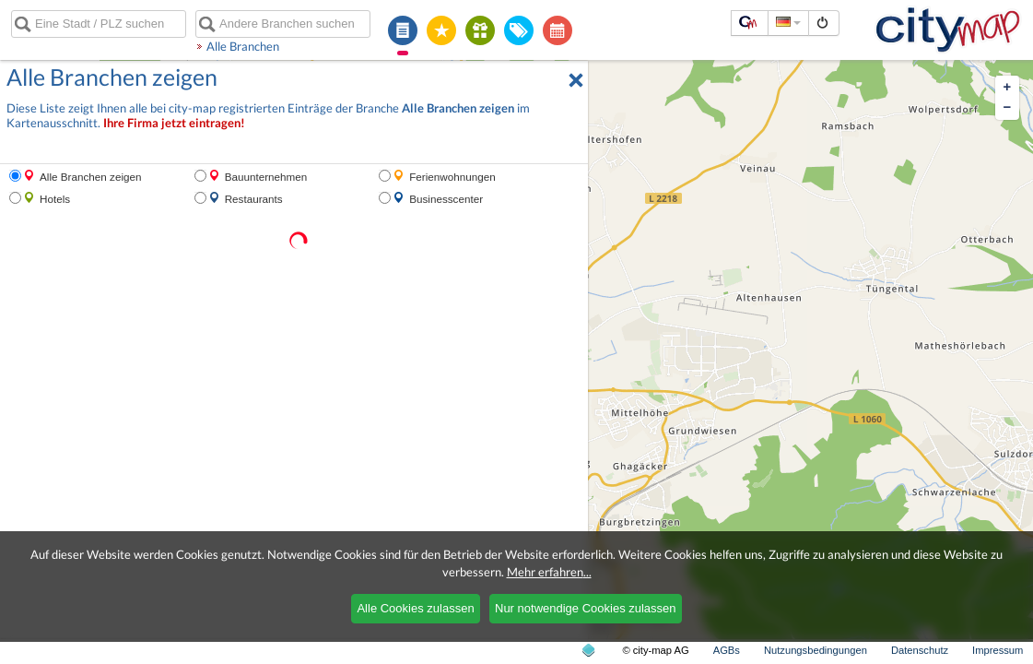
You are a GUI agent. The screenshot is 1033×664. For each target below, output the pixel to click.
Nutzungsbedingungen (815, 650)
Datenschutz (919, 650)
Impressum (997, 650)
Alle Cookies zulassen (415, 608)
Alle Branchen (242, 46)
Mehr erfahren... (549, 571)
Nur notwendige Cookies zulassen (585, 608)
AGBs (726, 650)
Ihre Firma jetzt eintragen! (174, 123)
